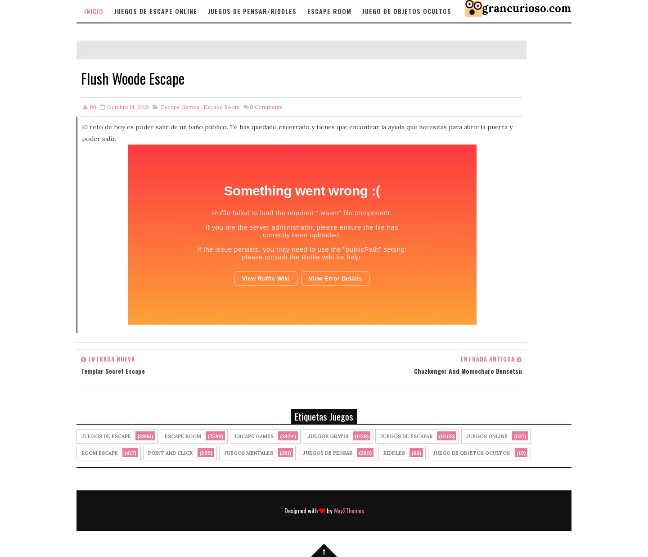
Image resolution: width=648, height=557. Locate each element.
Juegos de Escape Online (155, 11)
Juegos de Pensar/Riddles (252, 11)
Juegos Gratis (328, 436)
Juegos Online (487, 436)
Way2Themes (348, 510)
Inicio (94, 11)
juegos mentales (248, 453)
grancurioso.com (527, 8)
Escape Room (329, 11)
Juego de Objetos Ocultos (471, 453)
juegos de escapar (406, 436)
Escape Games (180, 107)
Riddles (394, 453)
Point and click (170, 453)
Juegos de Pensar (327, 453)
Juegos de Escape (106, 436)
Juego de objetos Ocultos (406, 11)
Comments (266, 107)
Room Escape (99, 453)
